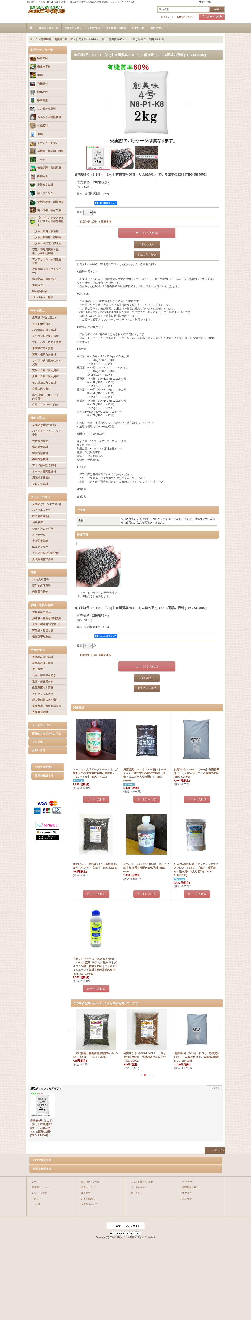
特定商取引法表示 (189, 1187)
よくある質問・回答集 (142, 1181)
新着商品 (85, 1193)
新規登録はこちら (185, 17)
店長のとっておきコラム (46, 733)
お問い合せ (38, 750)
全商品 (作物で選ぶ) (44, 317)
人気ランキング (89, 1204)
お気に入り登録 (147, 254)
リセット (215, 1088)
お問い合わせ (147, 244)
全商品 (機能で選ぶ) (44, 425)
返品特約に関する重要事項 (95, 221)
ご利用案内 (186, 1193)
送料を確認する (44, 775)
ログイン (165, 17)
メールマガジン (41, 725)
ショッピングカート (42, 1193)
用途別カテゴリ (89, 1187)
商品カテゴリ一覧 (90, 1181)
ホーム (35, 1181)
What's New (186, 1181)
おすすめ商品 (88, 1198)
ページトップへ (217, 1150)
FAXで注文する (44, 767)
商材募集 (135, 1193)
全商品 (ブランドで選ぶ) (46, 504)
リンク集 (37, 741)
